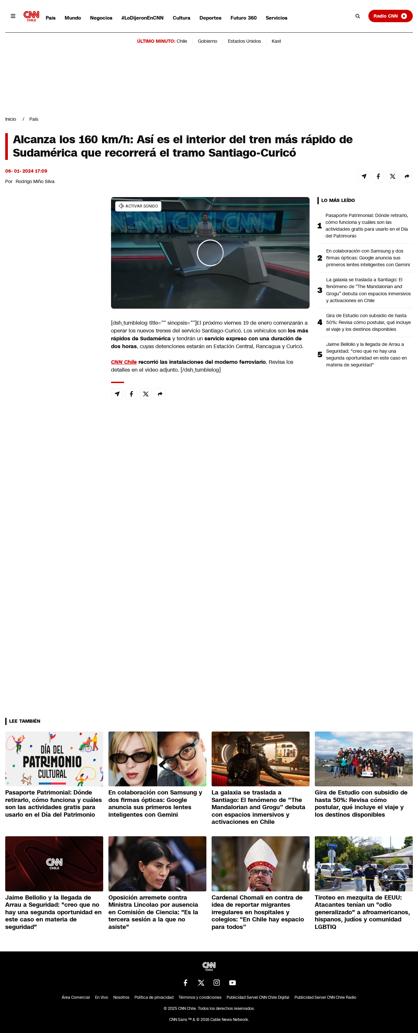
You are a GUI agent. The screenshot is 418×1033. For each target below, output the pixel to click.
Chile (182, 41)
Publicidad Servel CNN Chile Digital (258, 997)
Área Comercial (76, 997)
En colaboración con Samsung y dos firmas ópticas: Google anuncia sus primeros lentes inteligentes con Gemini (368, 258)
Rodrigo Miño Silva (35, 181)
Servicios (276, 17)
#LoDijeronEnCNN (142, 17)
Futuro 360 (244, 17)
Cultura (181, 17)
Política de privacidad (154, 997)
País (51, 17)
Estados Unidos (244, 41)
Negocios (101, 17)
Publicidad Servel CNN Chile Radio (325, 997)
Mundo (73, 17)
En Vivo (101, 997)
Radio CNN (391, 16)
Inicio (10, 119)
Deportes (210, 17)
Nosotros (121, 997)
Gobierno (207, 41)
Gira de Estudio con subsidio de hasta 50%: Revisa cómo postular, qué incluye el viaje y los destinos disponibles (368, 322)
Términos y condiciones (200, 997)
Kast (276, 41)
